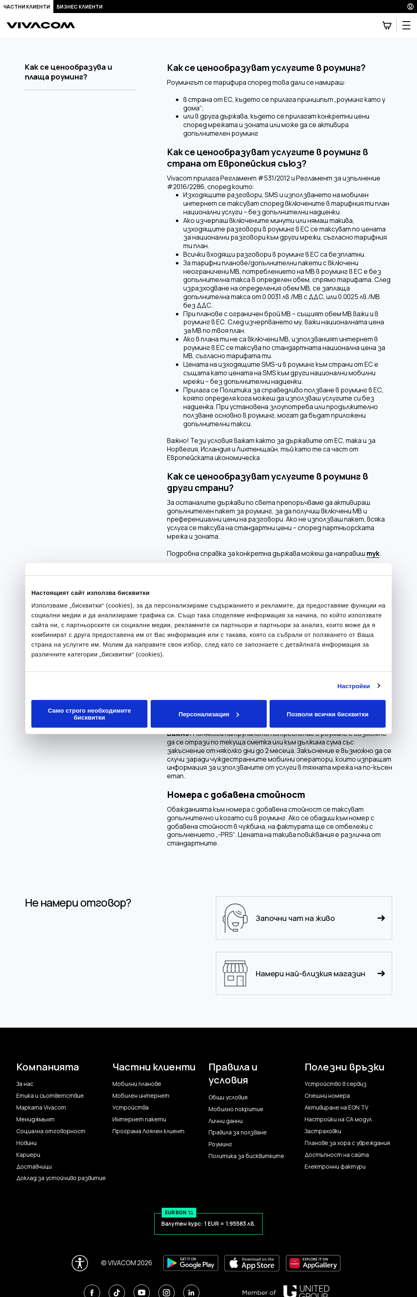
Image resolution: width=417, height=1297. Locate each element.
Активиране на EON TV (336, 1107)
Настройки (354, 685)
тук (373, 553)
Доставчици (34, 1166)
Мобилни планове (136, 1084)
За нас (24, 1084)
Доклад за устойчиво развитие (61, 1178)
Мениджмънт (35, 1119)
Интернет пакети (139, 1119)
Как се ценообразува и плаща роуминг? (68, 72)
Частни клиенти (26, 6)
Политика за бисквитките (246, 1156)
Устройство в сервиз (336, 1084)
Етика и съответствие (50, 1095)
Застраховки (323, 1131)
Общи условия (228, 1097)
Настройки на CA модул (338, 1119)
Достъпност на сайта (337, 1154)
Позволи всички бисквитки (328, 713)
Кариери (28, 1154)
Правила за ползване (237, 1132)
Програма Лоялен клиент (148, 1131)
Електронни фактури (335, 1166)
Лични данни (225, 1121)
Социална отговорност (51, 1131)
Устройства (130, 1107)
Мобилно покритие (235, 1109)
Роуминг (220, 1144)
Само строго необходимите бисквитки (89, 714)
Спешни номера (327, 1095)
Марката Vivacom (41, 1107)
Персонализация (208, 713)
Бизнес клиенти (80, 6)
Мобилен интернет (140, 1095)
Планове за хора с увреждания (347, 1143)
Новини (26, 1143)
